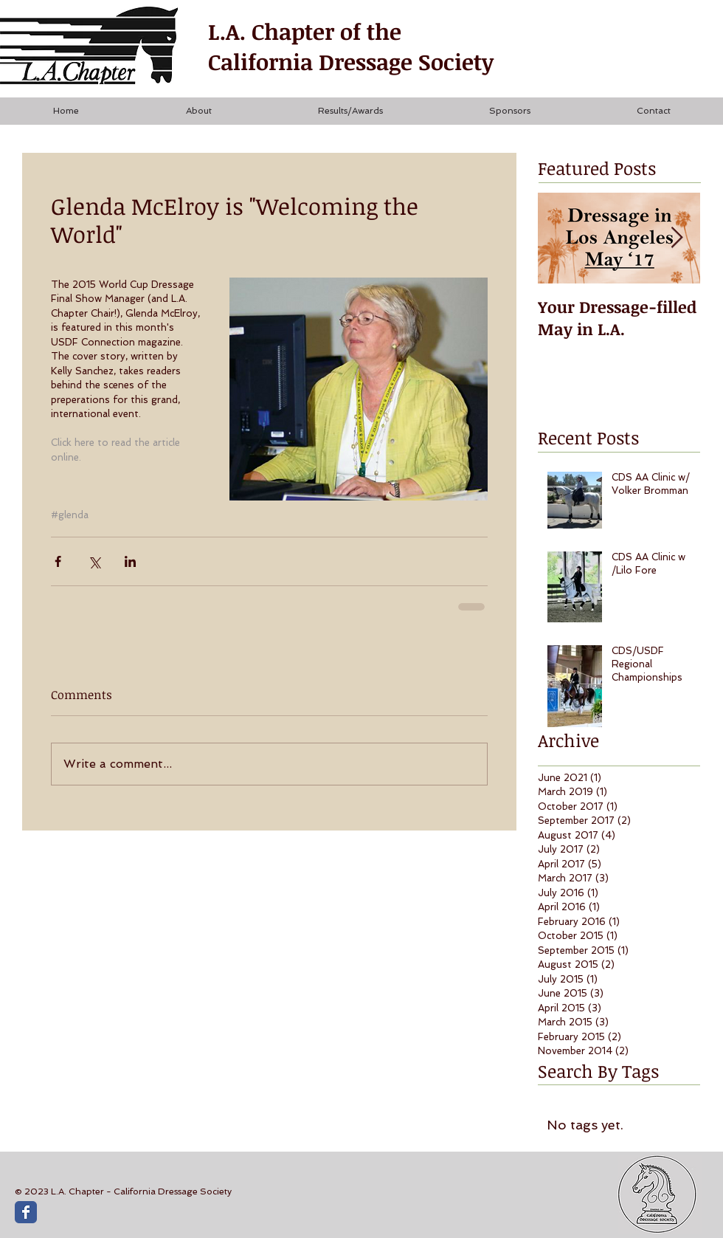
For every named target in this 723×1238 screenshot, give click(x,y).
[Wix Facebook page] (26, 1212)
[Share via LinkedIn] (130, 561)
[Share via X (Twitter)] (94, 561)
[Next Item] (676, 238)
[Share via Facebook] (58, 561)
